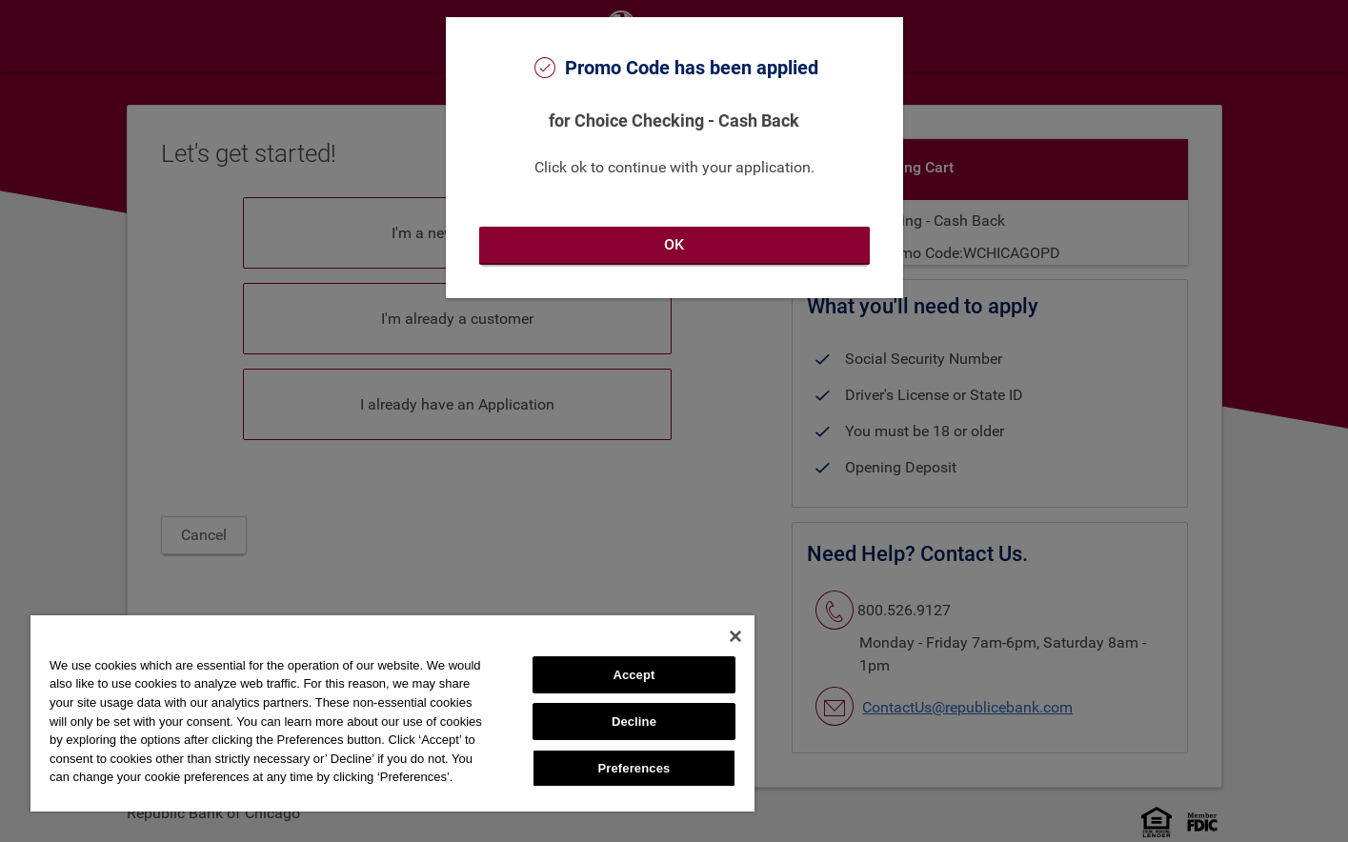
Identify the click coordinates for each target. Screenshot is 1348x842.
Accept (633, 675)
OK (674, 244)
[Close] (735, 636)
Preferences (634, 768)
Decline (634, 721)
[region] (392, 713)
